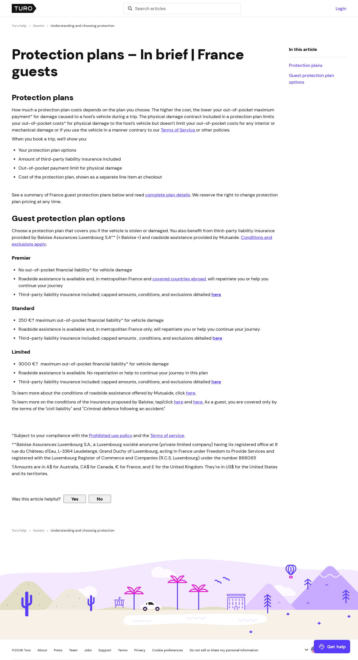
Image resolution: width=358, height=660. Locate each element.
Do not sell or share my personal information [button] (224, 650)
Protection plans (306, 65)
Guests (38, 26)
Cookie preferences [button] (167, 650)
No (100, 498)
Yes (74, 498)
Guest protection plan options (311, 78)
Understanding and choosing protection (82, 26)
